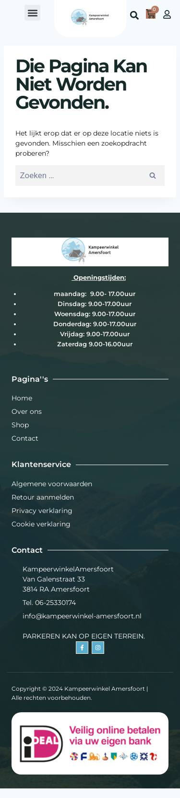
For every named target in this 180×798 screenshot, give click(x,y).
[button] (32, 13)
